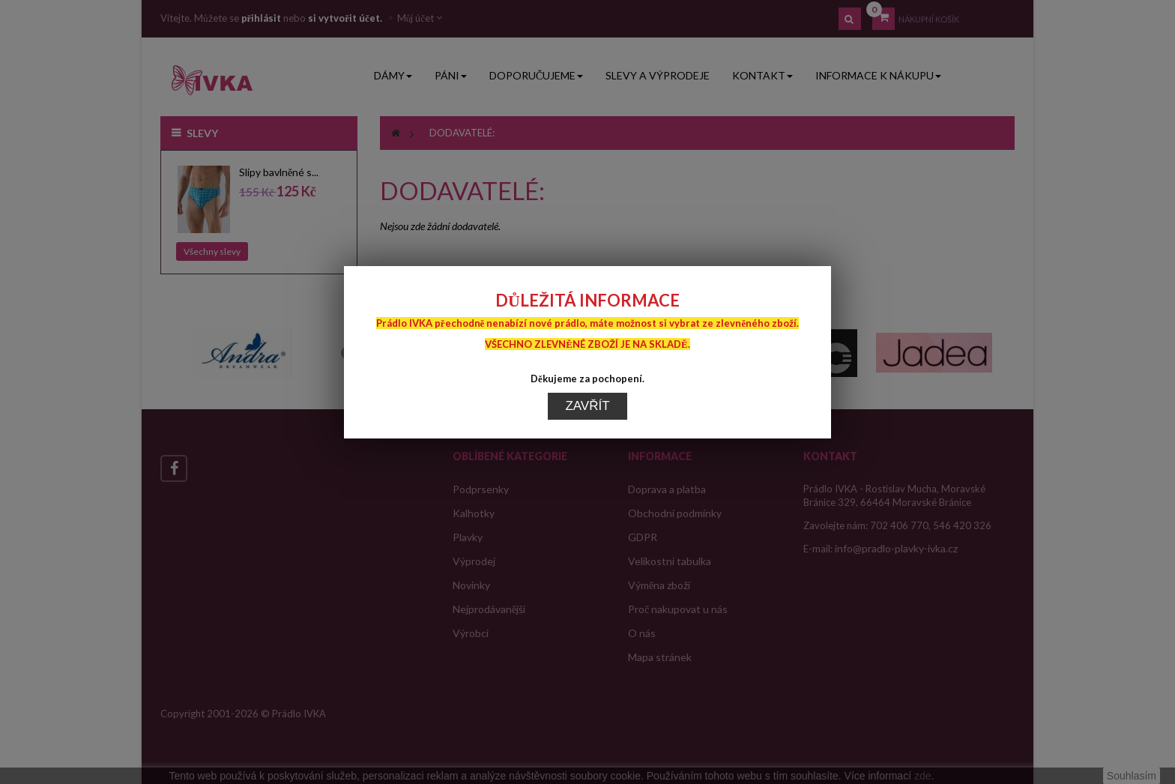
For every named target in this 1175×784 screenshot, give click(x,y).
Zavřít (587, 383)
